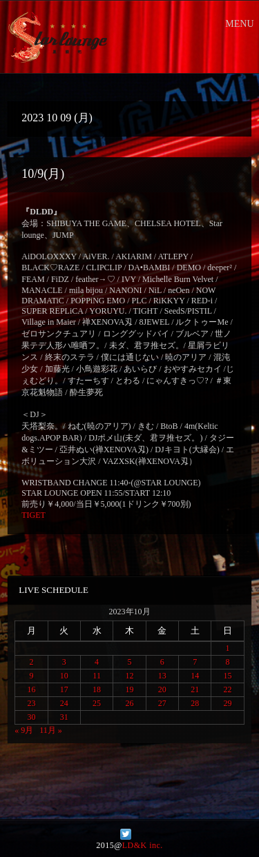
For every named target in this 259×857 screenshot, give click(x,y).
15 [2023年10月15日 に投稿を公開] (228, 675)
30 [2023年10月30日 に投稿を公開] (31, 717)
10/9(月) (42, 174)
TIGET (33, 515)
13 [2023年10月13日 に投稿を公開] (162, 675)
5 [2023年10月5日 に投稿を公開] (129, 662)
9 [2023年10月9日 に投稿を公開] (31, 675)
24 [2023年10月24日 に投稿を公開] (64, 703)
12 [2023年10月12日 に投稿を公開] (129, 675)
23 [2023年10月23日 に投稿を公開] (31, 703)
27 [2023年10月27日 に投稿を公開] (162, 703)
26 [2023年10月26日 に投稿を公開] (129, 703)
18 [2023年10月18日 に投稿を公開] (97, 689)
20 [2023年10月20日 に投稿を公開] (162, 689)
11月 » (50, 730)
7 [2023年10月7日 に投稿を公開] (195, 662)
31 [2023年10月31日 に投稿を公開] (64, 717)
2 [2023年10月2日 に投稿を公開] (31, 662)
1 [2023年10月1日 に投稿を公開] (228, 648)
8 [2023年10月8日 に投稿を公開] (228, 662)
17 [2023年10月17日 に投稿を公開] (64, 689)
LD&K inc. (142, 845)
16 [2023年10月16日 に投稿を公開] (31, 689)
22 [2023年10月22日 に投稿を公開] (228, 689)
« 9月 (24, 730)
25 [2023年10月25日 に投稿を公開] (97, 703)
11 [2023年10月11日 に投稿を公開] (97, 675)
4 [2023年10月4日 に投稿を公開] (97, 662)
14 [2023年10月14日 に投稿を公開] (195, 675)
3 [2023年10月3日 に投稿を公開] (64, 662)
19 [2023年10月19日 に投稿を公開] (129, 689)
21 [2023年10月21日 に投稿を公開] (195, 689)
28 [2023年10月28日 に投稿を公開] (195, 703)
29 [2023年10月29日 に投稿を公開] (228, 703)
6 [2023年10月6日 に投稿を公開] (162, 662)
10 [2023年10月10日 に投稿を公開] (64, 675)
